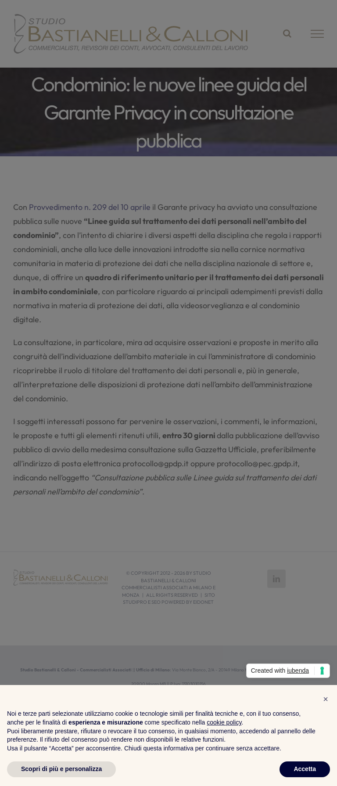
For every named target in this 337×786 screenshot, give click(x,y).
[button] (326, 699)
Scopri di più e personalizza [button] (61, 768)
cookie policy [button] (224, 722)
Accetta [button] (305, 768)
